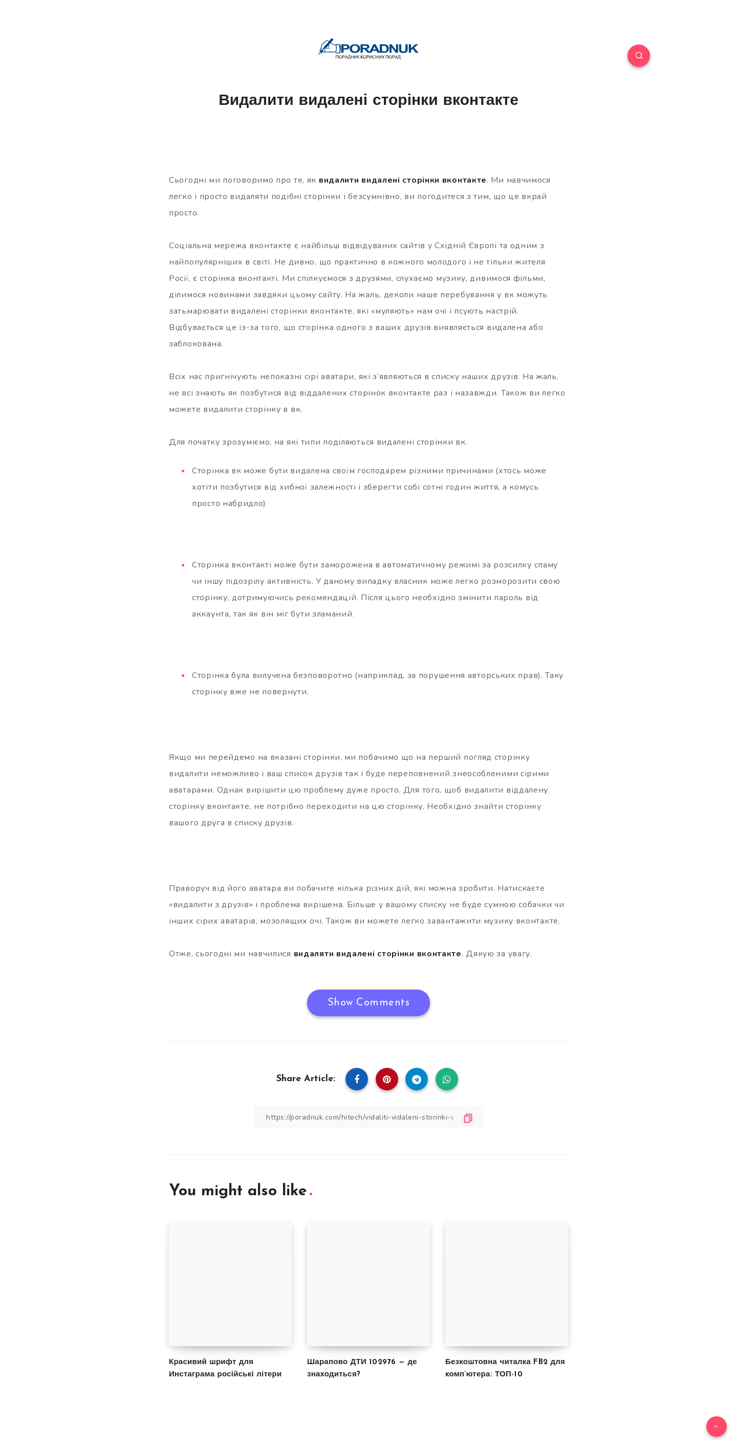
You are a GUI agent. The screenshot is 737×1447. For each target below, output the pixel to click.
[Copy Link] (368, 1117)
